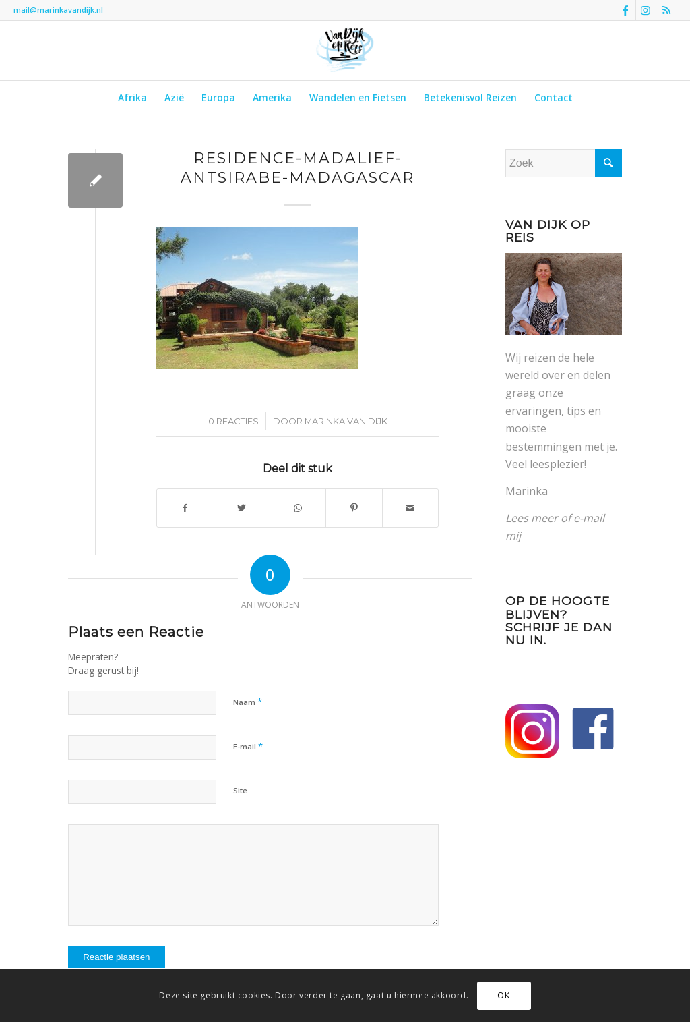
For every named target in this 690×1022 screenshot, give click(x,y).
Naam (247, 701)
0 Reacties (233, 421)
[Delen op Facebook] (185, 508)
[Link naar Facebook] (625, 10)
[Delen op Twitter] (242, 508)
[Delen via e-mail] (410, 508)
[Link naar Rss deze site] (666, 10)
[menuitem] (132, 98)
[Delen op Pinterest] (353, 508)
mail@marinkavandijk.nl (58, 10)
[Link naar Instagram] (646, 10)
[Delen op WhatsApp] (297, 508)
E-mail (248, 746)
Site (240, 790)
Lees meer (531, 518)
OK (503, 995)
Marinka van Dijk (346, 421)
